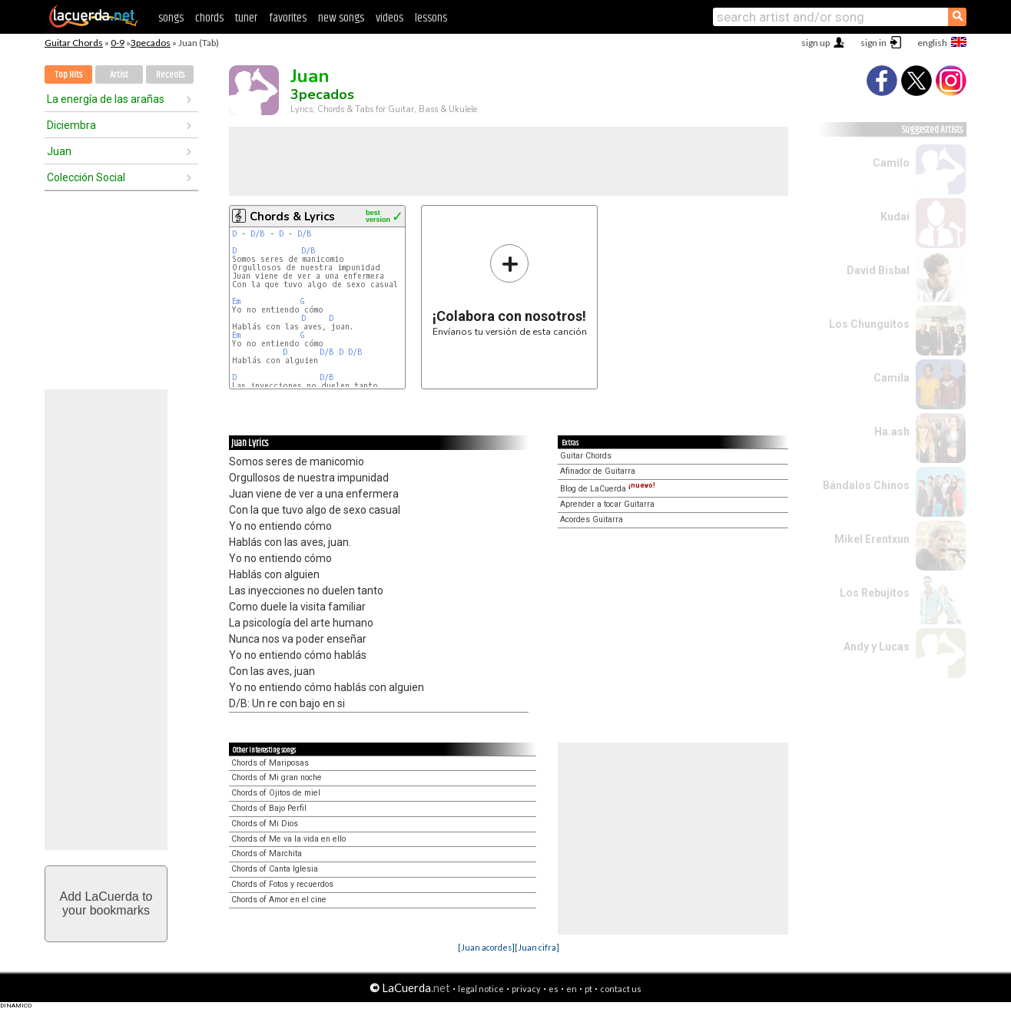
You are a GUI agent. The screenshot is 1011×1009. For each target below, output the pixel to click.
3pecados (151, 42)
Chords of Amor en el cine (279, 900)
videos (389, 18)
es (554, 989)
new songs (341, 18)
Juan (59, 151)
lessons (431, 18)
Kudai (895, 216)
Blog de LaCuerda (607, 489)
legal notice (481, 989)
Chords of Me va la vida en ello (288, 839)
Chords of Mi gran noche (276, 777)
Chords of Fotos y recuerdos (282, 884)
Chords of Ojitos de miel (275, 793)
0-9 (117, 42)
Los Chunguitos (869, 324)
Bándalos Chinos (866, 485)
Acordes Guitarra (591, 519)
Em (236, 301)
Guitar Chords (74, 42)
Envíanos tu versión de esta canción (510, 290)
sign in (873, 42)
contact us (620, 989)
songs (171, 18)
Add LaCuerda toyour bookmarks (106, 903)
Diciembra (71, 125)
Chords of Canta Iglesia (274, 869)
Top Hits (68, 75)
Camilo (891, 163)
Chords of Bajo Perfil (269, 808)
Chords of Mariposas (270, 763)
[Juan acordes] (486, 947)
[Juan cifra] (537, 947)
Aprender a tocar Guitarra (607, 504)
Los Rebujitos (875, 593)
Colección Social (86, 177)
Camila (891, 378)
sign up (815, 42)
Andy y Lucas (877, 646)
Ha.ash (892, 431)
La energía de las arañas (105, 99)
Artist (119, 75)
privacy (526, 989)
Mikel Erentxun (872, 539)
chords (209, 18)
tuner (246, 18)
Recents (170, 75)
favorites (288, 18)
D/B (257, 234)
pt (588, 989)
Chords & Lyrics (292, 216)
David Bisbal (878, 270)
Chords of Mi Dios (264, 824)
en (571, 989)
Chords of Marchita (266, 853)
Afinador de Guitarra (597, 471)
